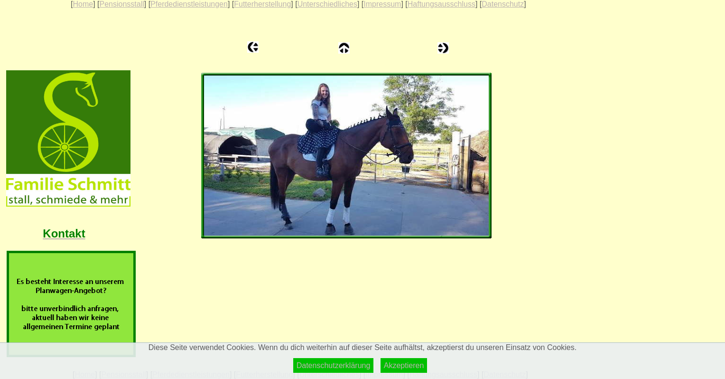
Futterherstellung (262, 4)
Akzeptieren (404, 365)
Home (83, 4)
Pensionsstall (121, 4)
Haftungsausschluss (441, 4)
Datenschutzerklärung (334, 365)
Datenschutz (503, 4)
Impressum (382, 4)
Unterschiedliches (327, 4)
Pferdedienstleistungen (189, 4)
